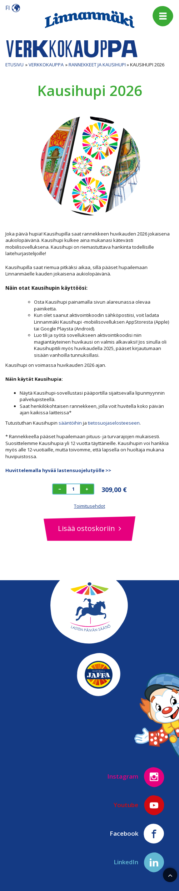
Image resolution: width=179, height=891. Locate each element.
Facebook (137, 834)
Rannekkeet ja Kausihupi (97, 64)
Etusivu (14, 64)
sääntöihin (70, 423)
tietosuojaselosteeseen (114, 423)
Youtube (139, 805)
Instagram (136, 777)
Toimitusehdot (89, 506)
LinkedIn (139, 862)
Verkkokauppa (46, 64)
